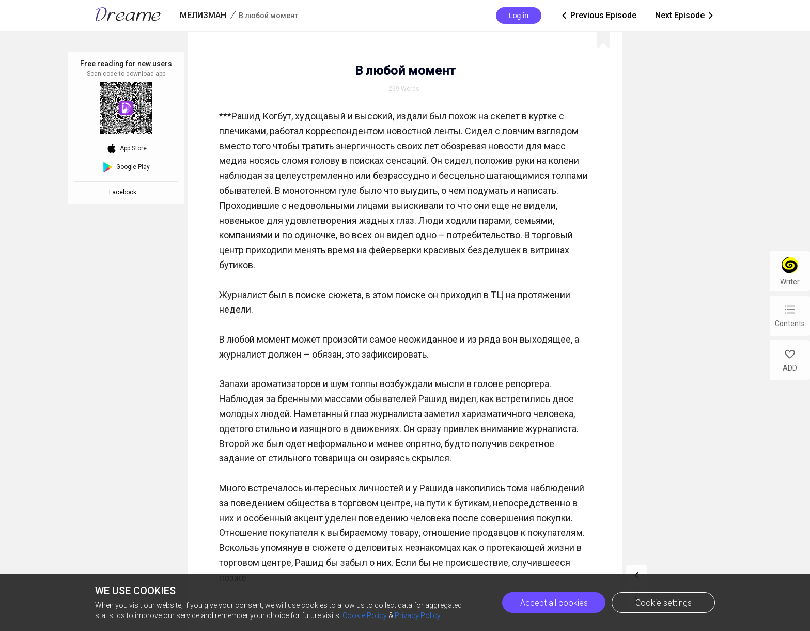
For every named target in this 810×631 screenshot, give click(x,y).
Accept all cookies (554, 603)
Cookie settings (663, 603)
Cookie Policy (364, 615)
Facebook (124, 192)
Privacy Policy (418, 615)
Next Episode (685, 15)
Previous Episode (598, 15)
